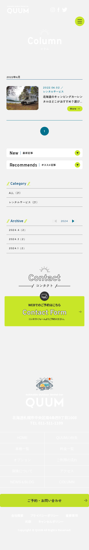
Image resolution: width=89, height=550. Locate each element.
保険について (22, 471)
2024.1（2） (17, 248)
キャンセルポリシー (51, 521)
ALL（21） (15, 193)
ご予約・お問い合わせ (44, 500)
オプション (22, 460)
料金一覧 (67, 449)
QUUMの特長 (66, 438)
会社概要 (17, 515)
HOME (22, 438)
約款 (28, 521)
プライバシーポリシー (44, 515)
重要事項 (72, 515)
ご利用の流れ (67, 460)
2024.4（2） (18, 230)
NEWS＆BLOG (22, 482)
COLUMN (67, 482)
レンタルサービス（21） (24, 202)
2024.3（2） (17, 239)
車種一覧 (22, 449)
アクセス (67, 471)
